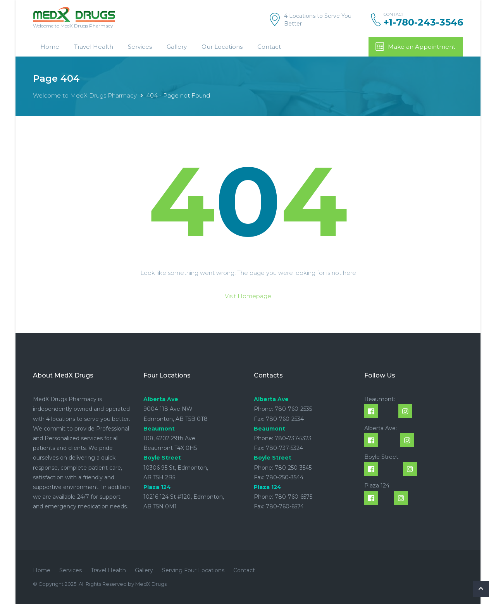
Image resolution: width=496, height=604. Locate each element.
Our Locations (222, 46)
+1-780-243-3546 (423, 22)
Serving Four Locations (193, 570)
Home (49, 46)
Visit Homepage (248, 296)
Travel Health (93, 46)
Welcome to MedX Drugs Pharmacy (85, 95)
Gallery (177, 46)
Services (140, 46)
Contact (269, 46)
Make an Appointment (415, 46)
